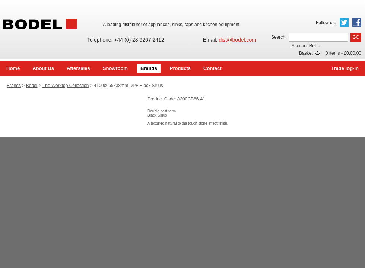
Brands (148, 68)
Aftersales (78, 68)
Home (13, 68)
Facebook (356, 22)
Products (180, 68)
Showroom (115, 68)
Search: (278, 37)
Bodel (32, 85)
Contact (212, 68)
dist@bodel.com (237, 40)
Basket (309, 53)
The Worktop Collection (65, 85)
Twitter (344, 22)
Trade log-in (345, 68)
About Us (43, 68)
